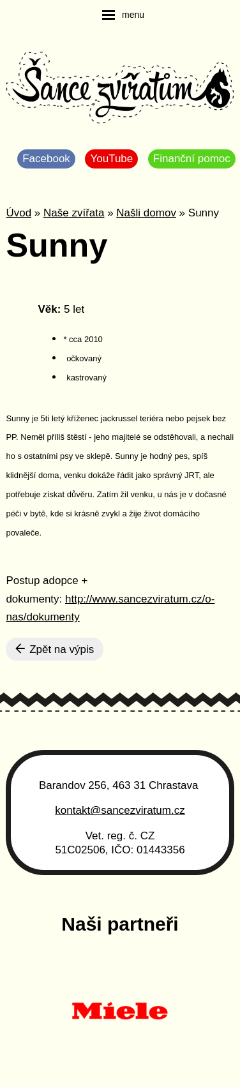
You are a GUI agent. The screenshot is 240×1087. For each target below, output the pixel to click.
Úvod (18, 213)
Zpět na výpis (54, 649)
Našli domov (146, 213)
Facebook (46, 159)
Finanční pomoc (191, 159)
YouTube (111, 159)
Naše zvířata (73, 213)
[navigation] (123, 14)
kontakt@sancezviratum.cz (119, 810)
